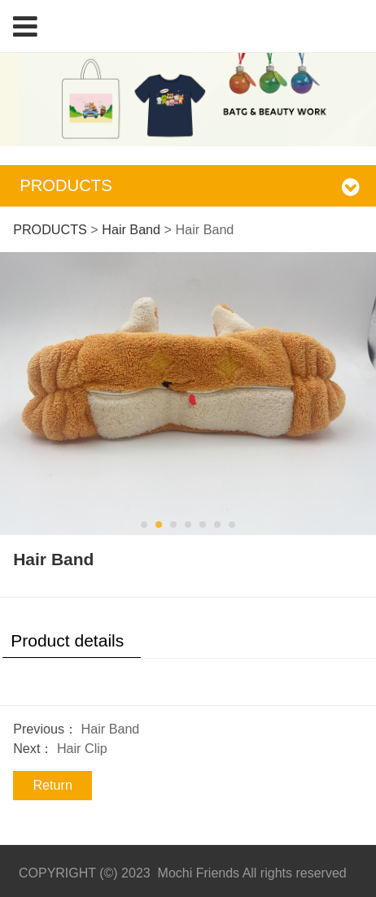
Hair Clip (82, 748)
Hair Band (131, 229)
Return (52, 784)
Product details (67, 640)
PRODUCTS (50, 229)
